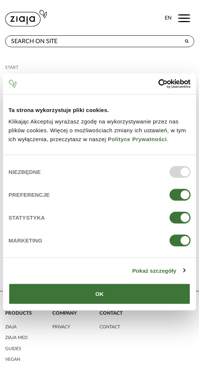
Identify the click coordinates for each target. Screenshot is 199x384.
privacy (61, 327)
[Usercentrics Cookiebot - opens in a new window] (158, 84)
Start (11, 67)
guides (13, 348)
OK (99, 294)
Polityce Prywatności (137, 139)
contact (110, 327)
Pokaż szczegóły (154, 270)
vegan (12, 359)
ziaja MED (16, 337)
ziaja (11, 327)
